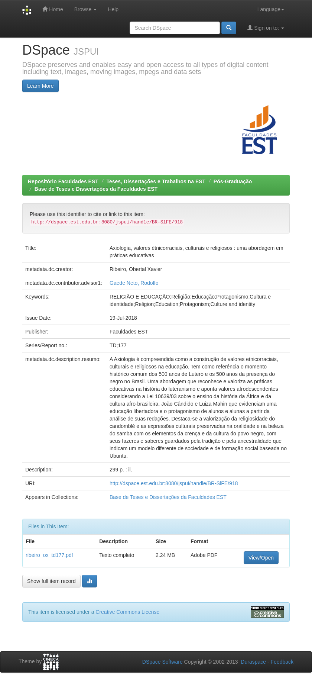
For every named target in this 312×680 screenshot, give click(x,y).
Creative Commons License (127, 612)
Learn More (40, 86)
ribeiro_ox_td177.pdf (49, 555)
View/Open (261, 558)
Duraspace (253, 662)
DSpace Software (162, 662)
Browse (85, 9)
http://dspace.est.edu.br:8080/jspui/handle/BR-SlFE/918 (174, 483)
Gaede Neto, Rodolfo (134, 283)
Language (270, 9)
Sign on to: (265, 28)
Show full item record (51, 581)
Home (52, 9)
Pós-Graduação (233, 181)
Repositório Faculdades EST (63, 181)
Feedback (282, 662)
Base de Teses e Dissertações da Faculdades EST (96, 189)
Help (113, 9)
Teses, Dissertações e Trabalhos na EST (156, 181)
